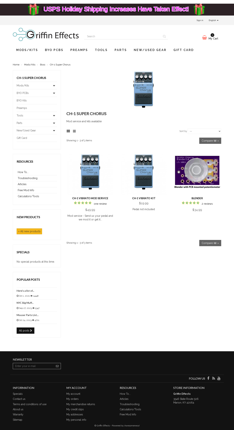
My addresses (74, 414)
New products (28, 217)
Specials (23, 252)
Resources (25, 161)
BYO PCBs (54, 50)
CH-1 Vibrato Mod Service (90, 198)
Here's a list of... (25, 290)
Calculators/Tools (28, 196)
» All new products (29, 231)
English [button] (213, 20)
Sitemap (17, 419)
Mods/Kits (27, 50)
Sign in (200, 20)
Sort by (183, 131)
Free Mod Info (26, 190)
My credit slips (75, 409)
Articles (22, 184)
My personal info (76, 419)
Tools (101, 50)
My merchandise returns (80, 404)
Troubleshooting (27, 178)
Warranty (18, 414)
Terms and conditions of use (29, 404)
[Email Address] (33, 366)
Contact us (19, 398)
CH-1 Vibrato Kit (143, 198)
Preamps (79, 50)
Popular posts (28, 279)
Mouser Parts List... (28, 315)
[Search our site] (122, 36)
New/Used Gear (150, 50)
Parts (121, 50)
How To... (23, 172)
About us (18, 409)
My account (73, 393)
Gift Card (183, 50)
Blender (197, 198)
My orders (72, 398)
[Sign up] (57, 366)
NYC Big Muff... (25, 302)
